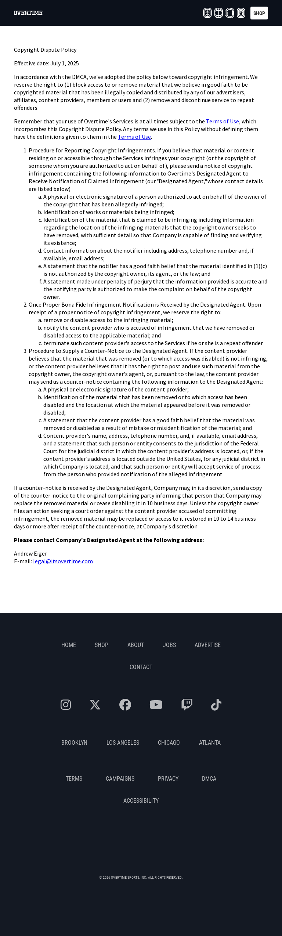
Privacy (168, 778)
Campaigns (120, 778)
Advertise (208, 644)
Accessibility (141, 800)
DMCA (209, 778)
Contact (141, 667)
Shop (101, 644)
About (135, 644)
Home (68, 644)
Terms (74, 778)
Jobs (169, 644)
